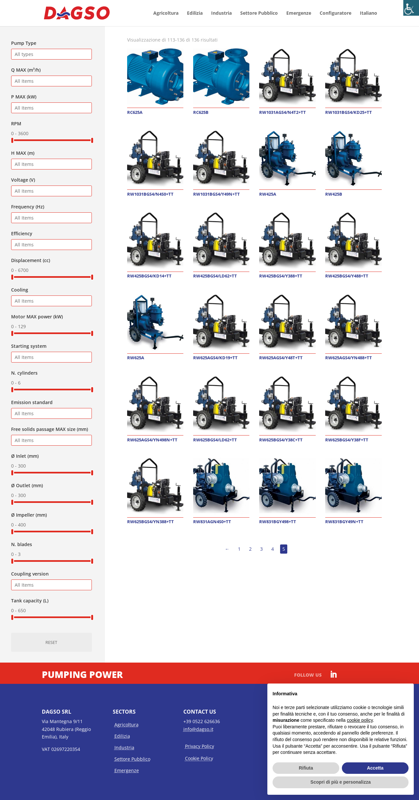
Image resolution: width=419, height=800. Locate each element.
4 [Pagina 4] (272, 549)
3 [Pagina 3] (261, 549)
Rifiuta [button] (306, 768)
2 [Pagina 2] (250, 549)
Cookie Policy (199, 758)
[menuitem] (368, 18)
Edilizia (195, 13)
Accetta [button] (375, 768)
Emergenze (298, 13)
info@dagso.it (198, 729)
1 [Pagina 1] (239, 549)
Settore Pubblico (259, 13)
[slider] (12, 140)
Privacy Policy (199, 746)
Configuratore (335, 13)
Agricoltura (165, 13)
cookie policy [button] (360, 720)
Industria (221, 13)
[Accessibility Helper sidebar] (411, 8)
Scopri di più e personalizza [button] (340, 782)
